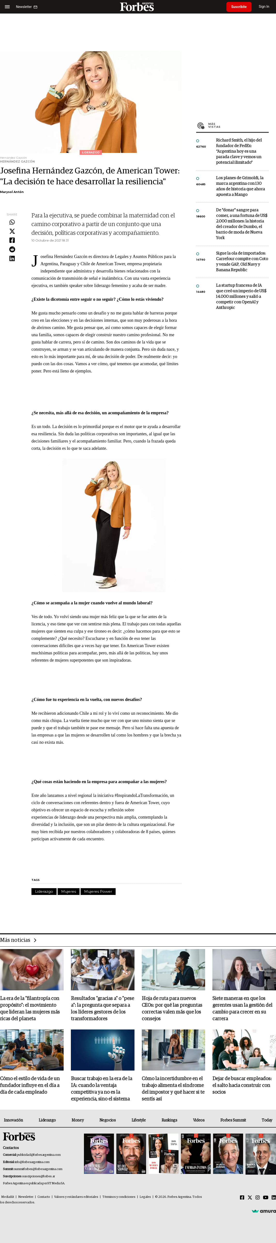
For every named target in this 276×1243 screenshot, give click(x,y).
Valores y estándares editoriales (76, 1197)
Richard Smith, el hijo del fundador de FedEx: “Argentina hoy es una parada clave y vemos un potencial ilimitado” (239, 151)
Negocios (107, 1120)
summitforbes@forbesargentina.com (38, 1169)
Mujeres (68, 891)
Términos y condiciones (118, 1197)
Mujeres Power (98, 891)
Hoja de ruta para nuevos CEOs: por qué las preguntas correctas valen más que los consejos (172, 1008)
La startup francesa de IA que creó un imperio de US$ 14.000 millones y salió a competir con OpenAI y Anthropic (241, 297)
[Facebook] (242, 1197)
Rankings (169, 1120)
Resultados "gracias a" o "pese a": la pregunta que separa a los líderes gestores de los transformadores (102, 1008)
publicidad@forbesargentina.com (39, 1155)
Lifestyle (139, 1120)
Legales (145, 1197)
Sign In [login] (264, 7)
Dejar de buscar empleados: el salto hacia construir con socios (242, 1085)
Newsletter (25, 1197)
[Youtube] (266, 1197)
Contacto (43, 1197)
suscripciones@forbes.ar (38, 1176)
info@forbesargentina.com (32, 1162)
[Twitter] (249, 1197)
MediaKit (7, 1197)
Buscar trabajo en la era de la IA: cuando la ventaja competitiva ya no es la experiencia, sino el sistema (101, 1088)
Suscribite (239, 7)
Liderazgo (44, 891)
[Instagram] (257, 1197)
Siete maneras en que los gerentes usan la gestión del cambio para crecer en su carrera (242, 1008)
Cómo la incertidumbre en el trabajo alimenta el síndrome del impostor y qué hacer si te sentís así (173, 1088)
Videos (199, 1120)
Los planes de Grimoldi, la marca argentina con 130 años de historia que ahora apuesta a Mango (240, 186)
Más (238, 125)
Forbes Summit (233, 1120)
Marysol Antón (12, 192)
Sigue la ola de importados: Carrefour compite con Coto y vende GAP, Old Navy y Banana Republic (242, 261)
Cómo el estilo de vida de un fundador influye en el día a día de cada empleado (30, 1085)
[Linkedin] (274, 1197)
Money (77, 1120)
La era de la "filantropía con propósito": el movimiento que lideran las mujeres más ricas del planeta (30, 1008)
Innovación (13, 1120)
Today (267, 1120)
